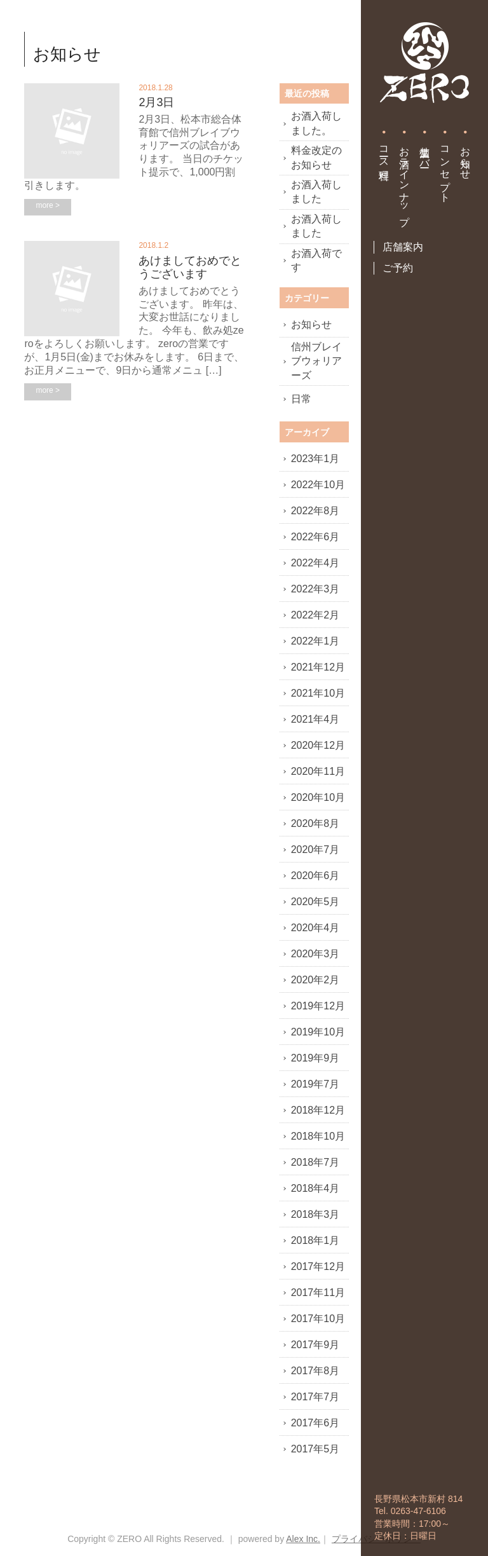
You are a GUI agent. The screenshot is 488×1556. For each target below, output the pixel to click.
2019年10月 (318, 1032)
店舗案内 (403, 247)
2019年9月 (315, 1058)
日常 (301, 398)
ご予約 (398, 268)
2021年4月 (315, 719)
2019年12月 (318, 1005)
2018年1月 (315, 1240)
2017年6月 (315, 1422)
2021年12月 (318, 667)
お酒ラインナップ (404, 180)
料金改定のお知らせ (316, 157)
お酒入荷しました (316, 191)
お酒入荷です (316, 260)
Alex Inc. (303, 1539)
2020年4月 (315, 927)
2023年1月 (315, 458)
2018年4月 (315, 1188)
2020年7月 (315, 849)
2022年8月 (315, 510)
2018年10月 (318, 1136)
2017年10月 (318, 1318)
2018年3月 (315, 1214)
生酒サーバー (424, 151)
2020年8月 (315, 823)
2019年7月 (315, 1084)
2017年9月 (315, 1344)
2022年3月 (315, 589)
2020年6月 (315, 875)
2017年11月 (318, 1292)
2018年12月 (318, 1110)
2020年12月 (318, 745)
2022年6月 (315, 536)
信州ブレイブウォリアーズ (316, 361)
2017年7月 (315, 1396)
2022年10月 (318, 484)
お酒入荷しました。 (316, 123)
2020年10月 (318, 797)
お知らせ (465, 157)
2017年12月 (318, 1266)
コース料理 (384, 151)
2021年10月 (318, 693)
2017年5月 (315, 1448)
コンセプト (445, 168)
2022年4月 (315, 562)
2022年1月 (315, 641)
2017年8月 (315, 1370)
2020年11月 (318, 771)
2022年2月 (315, 615)
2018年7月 (315, 1162)
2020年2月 (315, 979)
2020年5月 (315, 901)
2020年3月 (315, 953)
